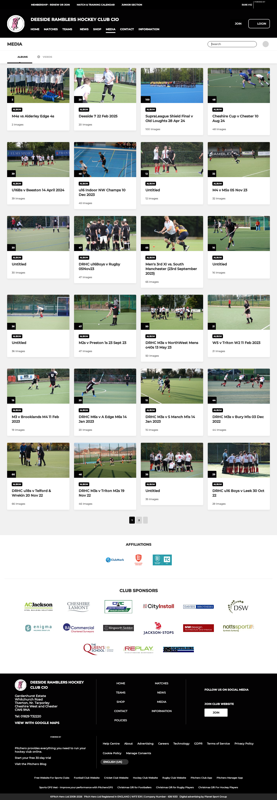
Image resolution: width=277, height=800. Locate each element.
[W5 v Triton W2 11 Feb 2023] (239, 312)
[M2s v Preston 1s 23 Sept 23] (105, 312)
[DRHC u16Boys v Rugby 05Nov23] (105, 233)
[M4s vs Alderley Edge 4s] (38, 85)
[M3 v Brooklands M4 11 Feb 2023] (38, 386)
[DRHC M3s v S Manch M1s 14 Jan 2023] (172, 386)
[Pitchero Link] (262, 6)
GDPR (198, 743)
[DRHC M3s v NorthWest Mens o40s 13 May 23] (172, 312)
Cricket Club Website (116, 777)
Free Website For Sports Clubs (51, 777)
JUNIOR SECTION (132, 4)
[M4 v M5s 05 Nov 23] (239, 159)
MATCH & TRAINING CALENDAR (96, 4)
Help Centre (111, 743)
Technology (181, 743)
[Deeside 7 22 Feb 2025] (105, 85)
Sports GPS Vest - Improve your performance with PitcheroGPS (76, 787)
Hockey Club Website (145, 777)
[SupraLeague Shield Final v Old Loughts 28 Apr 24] (172, 85)
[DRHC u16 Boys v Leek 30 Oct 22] (239, 460)
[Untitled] (172, 159)
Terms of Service (218, 743)
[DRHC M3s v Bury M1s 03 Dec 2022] (239, 386)
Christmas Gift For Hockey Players (218, 787)
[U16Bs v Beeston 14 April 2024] (38, 159)
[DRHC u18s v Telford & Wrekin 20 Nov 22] (38, 460)
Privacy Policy (244, 743)
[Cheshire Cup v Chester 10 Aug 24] (239, 85)
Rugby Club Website (174, 777)
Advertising (145, 743)
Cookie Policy (112, 753)
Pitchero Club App (201, 777)
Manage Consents (138, 753)
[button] (35, 29)
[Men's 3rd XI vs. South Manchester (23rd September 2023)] (172, 233)
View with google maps (37, 723)
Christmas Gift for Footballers (134, 787)
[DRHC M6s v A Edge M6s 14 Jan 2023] (105, 386)
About (128, 743)
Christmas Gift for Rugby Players (175, 787)
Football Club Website (86, 777)
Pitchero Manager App (230, 777)
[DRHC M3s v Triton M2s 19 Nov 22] (105, 460)
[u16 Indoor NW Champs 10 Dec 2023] (105, 159)
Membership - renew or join (50, 4)
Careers (163, 743)
